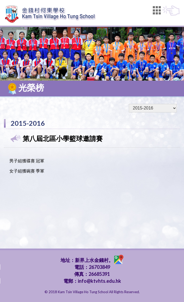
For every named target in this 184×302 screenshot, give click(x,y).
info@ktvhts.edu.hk (99, 281)
